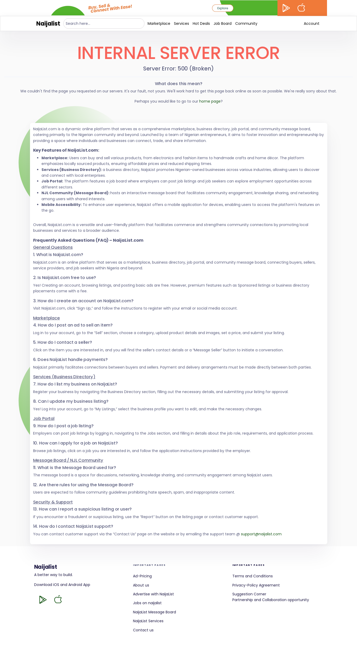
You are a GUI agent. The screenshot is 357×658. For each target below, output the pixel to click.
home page (210, 101)
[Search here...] (104, 23)
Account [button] (311, 23)
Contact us (143, 630)
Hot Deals (201, 23)
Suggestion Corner (249, 594)
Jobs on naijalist (147, 603)
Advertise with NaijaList (153, 594)
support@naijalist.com (261, 534)
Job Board (223, 23)
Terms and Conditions (252, 576)
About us (141, 585)
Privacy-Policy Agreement (256, 585)
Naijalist (48, 24)
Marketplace (159, 23)
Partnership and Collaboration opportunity (270, 599)
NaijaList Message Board (154, 612)
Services (181, 23)
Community (246, 23)
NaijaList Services (148, 621)
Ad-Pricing (142, 576)
